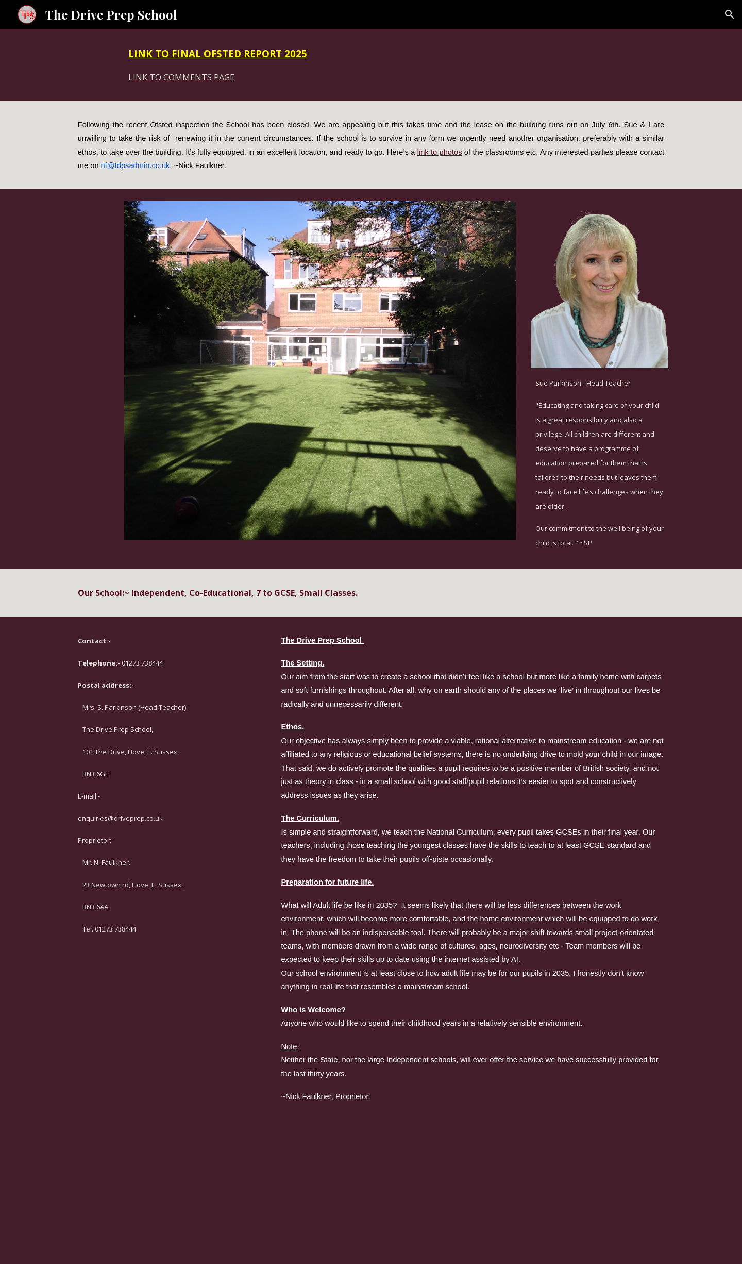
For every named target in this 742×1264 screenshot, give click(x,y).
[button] (729, 14)
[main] (294, 65)
